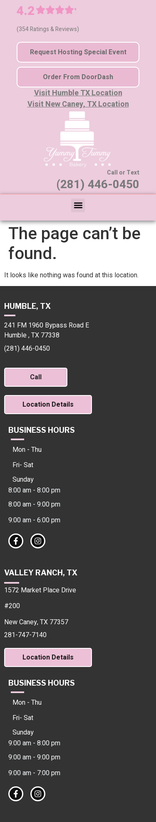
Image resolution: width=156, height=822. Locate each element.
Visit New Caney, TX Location (78, 104)
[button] (78, 205)
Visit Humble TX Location (78, 93)
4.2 (26, 11)
